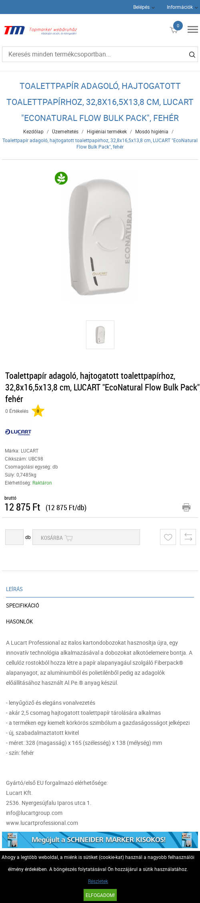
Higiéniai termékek (107, 131)
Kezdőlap (33, 131)
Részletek (98, 881)
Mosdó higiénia (151, 131)
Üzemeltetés (65, 131)
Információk (180, 7)
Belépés (141, 7)
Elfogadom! (100, 895)
